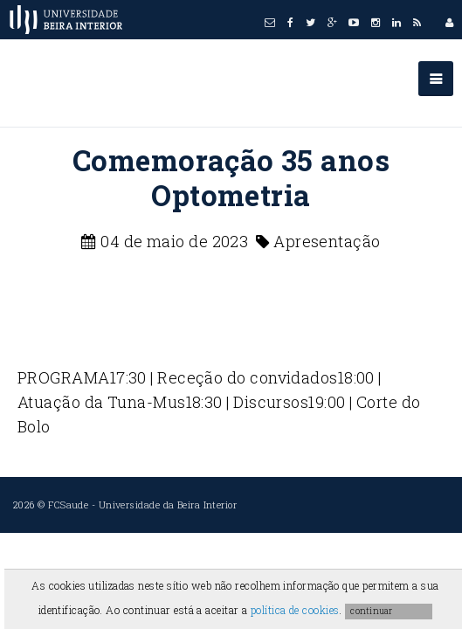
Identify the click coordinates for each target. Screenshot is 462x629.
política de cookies (295, 610)
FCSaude (68, 504)
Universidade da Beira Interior (168, 504)
